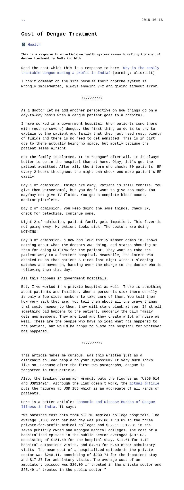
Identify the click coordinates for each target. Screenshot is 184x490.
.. (23, 20)
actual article (144, 383)
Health (34, 44)
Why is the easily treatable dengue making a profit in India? (90, 70)
